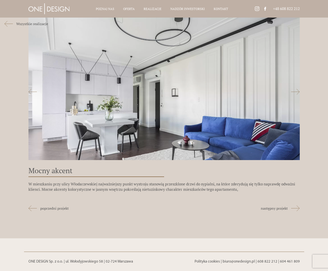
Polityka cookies (207, 261)
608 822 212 (267, 261)
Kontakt (221, 9)
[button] (32, 92)
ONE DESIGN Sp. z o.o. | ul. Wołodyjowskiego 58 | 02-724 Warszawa (80, 261)
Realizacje (152, 9)
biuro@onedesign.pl (239, 261)
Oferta (129, 9)
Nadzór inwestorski (187, 9)
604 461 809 (290, 261)
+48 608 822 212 (286, 8)
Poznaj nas (105, 9)
